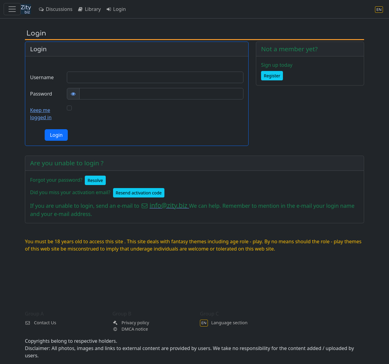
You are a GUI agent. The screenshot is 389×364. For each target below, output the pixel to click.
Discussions (55, 9)
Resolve (95, 180)
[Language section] (379, 9)
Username (42, 77)
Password (41, 93)
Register (272, 76)
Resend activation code (139, 193)
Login (116, 9)
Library (89, 9)
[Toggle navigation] (12, 9)
